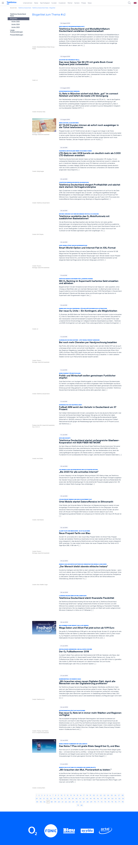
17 (84, 708)
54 (37, 715)
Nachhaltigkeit (45, 3)
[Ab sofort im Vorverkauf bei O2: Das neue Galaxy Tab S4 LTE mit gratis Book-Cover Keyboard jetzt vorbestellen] (77, 63)
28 (122, 708)
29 (37, 712)
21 (97, 708)
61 (62, 715)
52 (119, 712)
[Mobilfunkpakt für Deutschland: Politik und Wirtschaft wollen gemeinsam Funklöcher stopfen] (77, 341)
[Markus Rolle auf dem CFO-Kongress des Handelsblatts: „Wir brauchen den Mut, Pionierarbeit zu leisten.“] (77, 692)
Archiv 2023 (16, 27)
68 (87, 715)
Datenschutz (88, 809)
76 (115, 715)
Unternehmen (27, 3)
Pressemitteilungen (16, 35)
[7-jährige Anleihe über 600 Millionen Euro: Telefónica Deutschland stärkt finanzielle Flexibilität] (77, 532)
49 (109, 712)
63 (69, 715)
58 (52, 715)
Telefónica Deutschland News (40, 8)
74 (108, 715)
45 (94, 712)
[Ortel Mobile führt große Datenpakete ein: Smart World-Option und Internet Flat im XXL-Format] (77, 233)
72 (101, 715)
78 (122, 715)
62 (66, 715)
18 (87, 708)
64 (73, 715)
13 (71, 708)
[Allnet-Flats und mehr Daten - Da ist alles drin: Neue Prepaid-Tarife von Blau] (77, 480)
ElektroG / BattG (90, 806)
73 (105, 715)
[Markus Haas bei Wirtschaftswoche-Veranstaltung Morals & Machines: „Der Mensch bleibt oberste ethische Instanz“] (77, 506)
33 (51, 712)
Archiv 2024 (16, 24)
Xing (101, 769)
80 (82, 718)
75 (112, 715)
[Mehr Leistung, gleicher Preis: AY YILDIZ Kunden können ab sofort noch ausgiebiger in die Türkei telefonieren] (77, 119)
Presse (83, 3)
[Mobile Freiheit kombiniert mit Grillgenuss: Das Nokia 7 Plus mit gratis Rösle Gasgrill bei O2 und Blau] (77, 667)
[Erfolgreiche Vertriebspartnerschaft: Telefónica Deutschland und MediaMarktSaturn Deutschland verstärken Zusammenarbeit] (77, 34)
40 (76, 712)
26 (115, 708)
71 (98, 715)
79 (78, 718)
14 (74, 708)
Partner (70, 3)
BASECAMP (88, 797)
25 (112, 708)
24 (108, 708)
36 (62, 712)
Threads (74, 769)
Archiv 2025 (16, 21)
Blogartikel (52, 8)
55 (41, 715)
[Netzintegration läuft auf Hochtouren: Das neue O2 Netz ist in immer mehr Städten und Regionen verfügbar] (77, 640)
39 (73, 712)
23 (104, 708)
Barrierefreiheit (89, 818)
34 (54, 712)
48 (105, 712)
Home (39, 797)
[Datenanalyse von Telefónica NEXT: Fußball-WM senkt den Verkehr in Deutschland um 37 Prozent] (77, 371)
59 (55, 715)
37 (65, 712)
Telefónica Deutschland (24, 8)
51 (116, 712)
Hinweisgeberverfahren (92, 812)
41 (80, 712)
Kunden (54, 3)
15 (77, 708)
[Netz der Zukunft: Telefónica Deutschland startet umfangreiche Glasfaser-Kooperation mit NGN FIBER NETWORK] (77, 400)
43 (87, 712)
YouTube (88, 769)
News (90, 3)
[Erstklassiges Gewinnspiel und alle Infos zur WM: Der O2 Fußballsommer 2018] (77, 582)
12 (67, 708)
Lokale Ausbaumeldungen (16, 31)
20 (94, 708)
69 (91, 715)
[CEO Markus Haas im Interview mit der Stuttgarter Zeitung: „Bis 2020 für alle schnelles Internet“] (77, 427)
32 (47, 712)
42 (83, 712)
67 (84, 715)
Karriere (76, 3)
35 (58, 712)
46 (98, 712)
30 (40, 712)
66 (80, 715)
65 (77, 715)
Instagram (59, 769)
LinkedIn (44, 769)
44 (91, 712)
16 (80, 708)
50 (112, 712)
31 (44, 712)
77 (119, 715)
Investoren (62, 3)
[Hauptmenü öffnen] (3, 3)
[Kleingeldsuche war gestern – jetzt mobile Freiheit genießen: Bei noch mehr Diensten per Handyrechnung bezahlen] (77, 313)
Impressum (88, 821)
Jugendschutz (89, 815)
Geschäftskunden (65, 800)
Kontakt (87, 803)
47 (101, 712)
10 (61, 708)
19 (90, 708)
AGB (85, 800)
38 (69, 712)
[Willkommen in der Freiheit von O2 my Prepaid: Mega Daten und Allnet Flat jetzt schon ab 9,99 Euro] (77, 557)
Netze (36, 3)
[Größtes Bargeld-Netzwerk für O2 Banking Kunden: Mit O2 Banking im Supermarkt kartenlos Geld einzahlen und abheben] (77, 260)
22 (101, 708)
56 (44, 715)
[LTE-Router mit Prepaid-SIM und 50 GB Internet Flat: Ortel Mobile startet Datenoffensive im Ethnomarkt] (77, 454)
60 (59, 715)
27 (119, 708)
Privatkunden (64, 797)
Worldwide (63, 803)
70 (95, 715)
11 (64, 708)
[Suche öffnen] (129, 3)
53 (123, 712)
